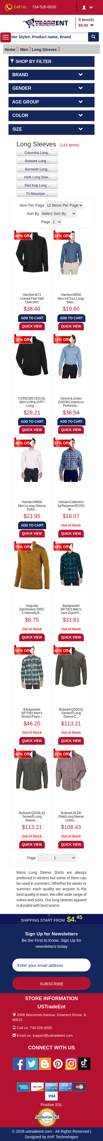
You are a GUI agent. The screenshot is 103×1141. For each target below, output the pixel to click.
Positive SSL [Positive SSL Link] (51, 1104)
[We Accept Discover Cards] (37, 1086)
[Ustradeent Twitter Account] (32, 1063)
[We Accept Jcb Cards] (65, 1086)
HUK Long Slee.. (37, 177)
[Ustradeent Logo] (48, 22)
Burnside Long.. (37, 169)
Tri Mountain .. (37, 194)
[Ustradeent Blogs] (45, 1063)
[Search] (93, 37)
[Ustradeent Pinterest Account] (58, 1063)
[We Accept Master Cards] (79, 1086)
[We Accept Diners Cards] (51, 1086)
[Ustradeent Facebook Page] (19, 1063)
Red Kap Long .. (36, 185)
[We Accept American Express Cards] (23, 1086)
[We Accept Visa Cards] (51, 1095)
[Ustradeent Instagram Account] (71, 1063)
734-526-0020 (44, 7)
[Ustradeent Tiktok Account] (84, 1063)
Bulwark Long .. (37, 161)
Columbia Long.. (37, 153)
